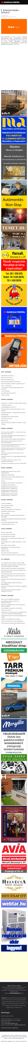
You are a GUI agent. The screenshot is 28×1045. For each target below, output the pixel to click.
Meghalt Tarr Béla (5, 550)
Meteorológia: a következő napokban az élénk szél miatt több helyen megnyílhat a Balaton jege (13, 565)
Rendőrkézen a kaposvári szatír (8, 511)
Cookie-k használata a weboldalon (9, 1028)
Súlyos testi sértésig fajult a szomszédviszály (11, 509)
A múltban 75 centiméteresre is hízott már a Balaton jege (13, 463)
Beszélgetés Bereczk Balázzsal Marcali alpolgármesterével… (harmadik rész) (9, 491)
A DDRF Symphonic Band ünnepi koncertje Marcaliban (13, 554)
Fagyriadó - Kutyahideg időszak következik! (10, 619)
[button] (26, 2)
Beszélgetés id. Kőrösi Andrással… (8, 485)
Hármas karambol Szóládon (7, 505)
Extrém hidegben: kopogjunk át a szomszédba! (11, 608)
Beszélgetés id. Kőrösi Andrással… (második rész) (12, 483)
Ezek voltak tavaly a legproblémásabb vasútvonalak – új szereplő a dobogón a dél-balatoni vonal (13, 445)
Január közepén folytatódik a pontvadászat (10, 381)
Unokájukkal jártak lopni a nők (8, 524)
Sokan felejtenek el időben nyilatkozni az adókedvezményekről (10, 601)
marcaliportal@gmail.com (15, 993)
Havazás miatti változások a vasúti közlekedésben (12, 621)
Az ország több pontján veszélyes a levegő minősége (12, 562)
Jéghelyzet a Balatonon (6, 507)
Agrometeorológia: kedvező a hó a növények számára (13, 573)
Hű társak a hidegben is (6, 503)
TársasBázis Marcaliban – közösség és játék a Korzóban (13, 412)
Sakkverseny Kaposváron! (7, 377)
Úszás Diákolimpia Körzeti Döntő (8, 393)
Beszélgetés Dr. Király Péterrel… (8, 475)
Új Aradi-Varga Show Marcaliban (8, 536)
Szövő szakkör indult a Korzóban (8, 545)
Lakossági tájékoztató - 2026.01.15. (8, 407)
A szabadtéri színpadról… (6, 405)
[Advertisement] (14, 966)
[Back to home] (10, 2)
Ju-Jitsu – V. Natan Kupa (6, 385)
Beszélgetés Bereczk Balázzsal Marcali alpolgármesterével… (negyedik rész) (9, 487)
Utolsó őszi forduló (5, 395)
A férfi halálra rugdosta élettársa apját (9, 522)
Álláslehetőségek (5, 414)
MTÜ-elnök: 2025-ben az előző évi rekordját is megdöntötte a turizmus (11, 590)
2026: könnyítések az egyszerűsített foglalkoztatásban (13, 623)
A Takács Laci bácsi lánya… (7, 479)
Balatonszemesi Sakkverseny (7, 379)
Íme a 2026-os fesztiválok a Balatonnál (9, 552)
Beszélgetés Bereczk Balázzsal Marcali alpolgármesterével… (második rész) (9, 494)
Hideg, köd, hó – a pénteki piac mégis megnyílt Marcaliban (14, 403)
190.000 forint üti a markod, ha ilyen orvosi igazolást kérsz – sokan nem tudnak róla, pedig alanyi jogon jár (14, 612)
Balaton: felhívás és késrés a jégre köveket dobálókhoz (13, 439)
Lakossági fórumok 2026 (6, 418)
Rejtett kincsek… (4, 420)
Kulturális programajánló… (7, 532)
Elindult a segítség (5, 513)
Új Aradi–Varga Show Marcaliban (8, 534)
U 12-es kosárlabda (5, 391)
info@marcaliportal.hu (19, 1025)
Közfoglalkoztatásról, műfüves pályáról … (10, 416)
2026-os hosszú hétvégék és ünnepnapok (10, 599)
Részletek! (16, 44)
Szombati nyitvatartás (6, 610)
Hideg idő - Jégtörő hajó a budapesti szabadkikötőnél (12, 568)
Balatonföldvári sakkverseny (7, 375)
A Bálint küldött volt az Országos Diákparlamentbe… (12, 477)
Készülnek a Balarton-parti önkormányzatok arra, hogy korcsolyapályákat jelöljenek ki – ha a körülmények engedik (13, 449)
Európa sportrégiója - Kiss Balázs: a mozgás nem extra (13, 383)
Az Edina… (3, 481)
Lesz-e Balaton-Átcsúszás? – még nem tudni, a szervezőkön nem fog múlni (11, 460)
